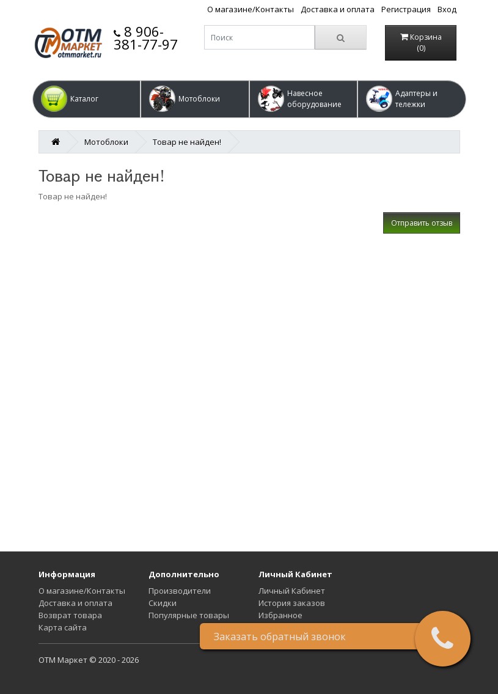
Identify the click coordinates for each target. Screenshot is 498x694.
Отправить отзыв (421, 223)
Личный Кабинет (291, 590)
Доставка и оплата (338, 9)
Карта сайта (62, 627)
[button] (86, 99)
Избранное (280, 615)
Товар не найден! (187, 141)
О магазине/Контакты (250, 9)
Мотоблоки (106, 141)
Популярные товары (188, 615)
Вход (447, 9)
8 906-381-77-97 (146, 37)
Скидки (162, 602)
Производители (179, 590)
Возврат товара (70, 615)
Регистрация (406, 9)
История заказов (291, 602)
